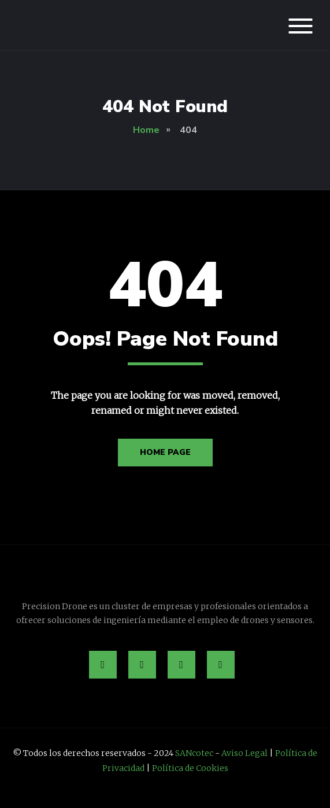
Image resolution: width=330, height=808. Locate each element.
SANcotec (194, 753)
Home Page (165, 452)
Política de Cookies (190, 768)
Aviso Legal (244, 753)
